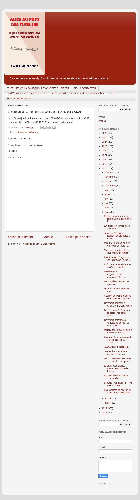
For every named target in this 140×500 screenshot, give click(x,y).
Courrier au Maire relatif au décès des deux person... (118, 297)
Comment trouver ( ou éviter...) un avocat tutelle (118, 304)
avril (107, 207)
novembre (110, 176)
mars (107, 212)
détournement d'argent (27, 132)
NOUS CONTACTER (85, 88)
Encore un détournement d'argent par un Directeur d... (118, 219)
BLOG (112, 93)
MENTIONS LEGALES (19, 98)
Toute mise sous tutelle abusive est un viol (115, 352)
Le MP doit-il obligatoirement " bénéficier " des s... (115, 274)
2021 (105, 155)
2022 (105, 150)
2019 (105, 164)
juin (107, 199)
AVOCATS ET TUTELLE (116, 347)
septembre (110, 185)
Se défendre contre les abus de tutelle (27, 93)
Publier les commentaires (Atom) (38, 244)
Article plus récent (20, 237)
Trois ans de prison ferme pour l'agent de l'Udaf (117, 251)
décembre (110, 172)
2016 (105, 412)
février (108, 398)
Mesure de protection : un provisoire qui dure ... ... (117, 244)
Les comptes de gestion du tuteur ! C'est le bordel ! (117, 391)
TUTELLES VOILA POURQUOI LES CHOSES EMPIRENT (38, 88)
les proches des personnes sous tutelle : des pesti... (117, 359)
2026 (105, 133)
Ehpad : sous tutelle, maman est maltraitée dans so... (116, 368)
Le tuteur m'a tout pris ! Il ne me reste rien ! (118, 384)
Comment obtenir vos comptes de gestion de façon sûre (116, 323)
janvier (108, 402)
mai (107, 203)
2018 (105, 168)
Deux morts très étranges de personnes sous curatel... (117, 313)
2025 (105, 137)
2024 (105, 142)
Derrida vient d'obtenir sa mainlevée (116, 282)
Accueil (49, 237)
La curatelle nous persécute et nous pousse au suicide (118, 340)
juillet (108, 194)
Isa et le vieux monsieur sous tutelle (116, 377)
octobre (109, 181)
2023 (105, 146)
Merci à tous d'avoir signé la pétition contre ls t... (118, 331)
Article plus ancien (78, 237)
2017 (105, 408)
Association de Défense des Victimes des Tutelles (78, 93)
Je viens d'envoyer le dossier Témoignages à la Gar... (117, 236)
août (107, 190)
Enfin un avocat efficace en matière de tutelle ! (117, 265)
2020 (105, 159)
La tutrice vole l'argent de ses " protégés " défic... (117, 258)
